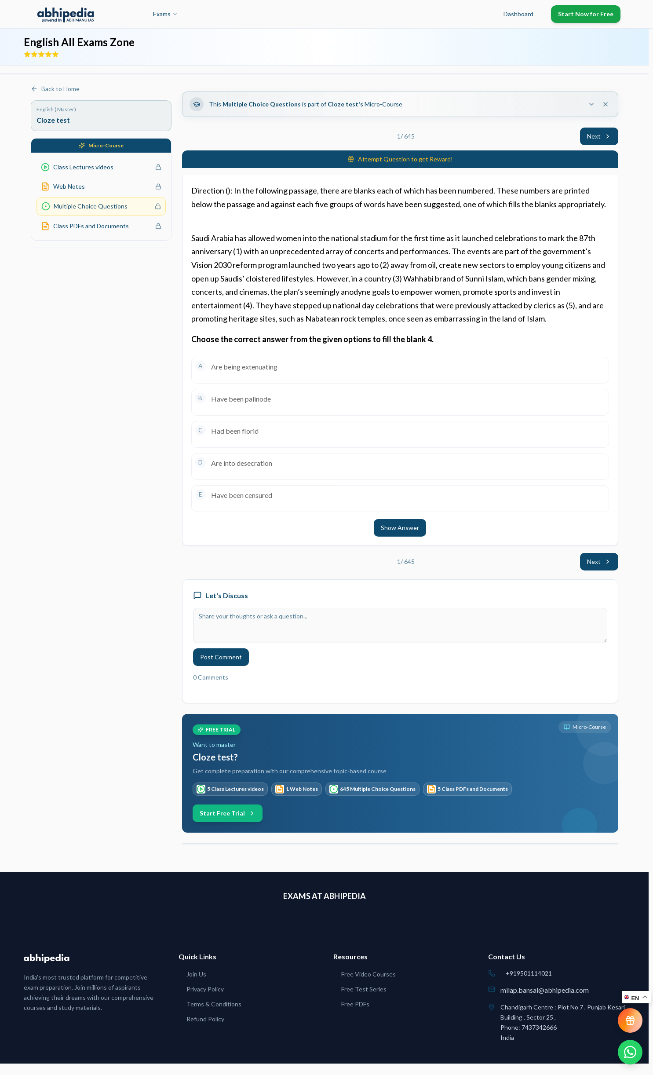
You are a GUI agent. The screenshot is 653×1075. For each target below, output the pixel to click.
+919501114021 (529, 973)
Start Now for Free (585, 14)
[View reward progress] (630, 1020)
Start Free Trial (227, 813)
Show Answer (400, 527)
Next (599, 136)
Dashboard (518, 14)
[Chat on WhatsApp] (630, 1052)
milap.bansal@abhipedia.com (544, 990)
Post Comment (221, 657)
